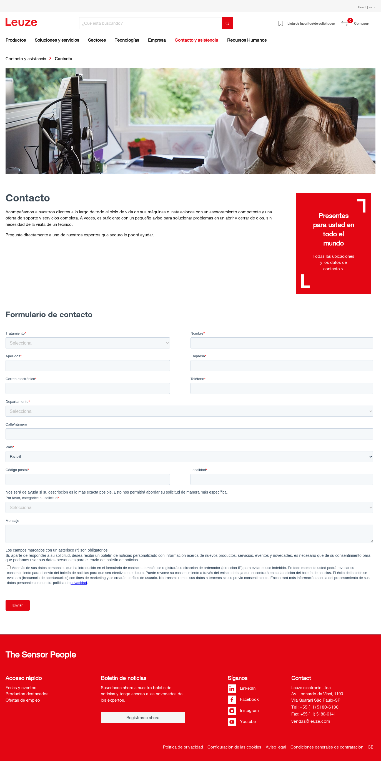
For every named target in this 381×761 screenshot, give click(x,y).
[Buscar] (227, 23)
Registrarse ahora (142, 717)
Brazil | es (365, 7)
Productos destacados (27, 693)
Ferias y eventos (21, 687)
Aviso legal (276, 746)
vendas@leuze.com (310, 721)
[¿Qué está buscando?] (150, 23)
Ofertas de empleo (23, 699)
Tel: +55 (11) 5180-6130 (315, 707)
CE (370, 746)
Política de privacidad (183, 746)
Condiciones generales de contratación (326, 746)
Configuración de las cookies (234, 746)
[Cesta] (372, 21)
